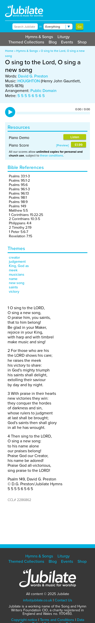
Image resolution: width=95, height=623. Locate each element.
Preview (62, 145)
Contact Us (63, 600)
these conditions (51, 155)
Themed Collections (26, 42)
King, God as (19, 266)
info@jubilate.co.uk (37, 600)
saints (13, 287)
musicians (16, 274)
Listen (74, 137)
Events (67, 42)
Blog (53, 42)
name (13, 279)
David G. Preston (33, 76)
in (40, 26)
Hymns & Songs (39, 37)
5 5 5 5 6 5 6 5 (31, 96)
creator (14, 257)
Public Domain (43, 91)
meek (13, 270)
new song (16, 283)
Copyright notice (24, 619)
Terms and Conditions (57, 619)
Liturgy (64, 37)
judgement (17, 261)
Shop (82, 42)
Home (9, 51)
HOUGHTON (28, 81)
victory (14, 291)
